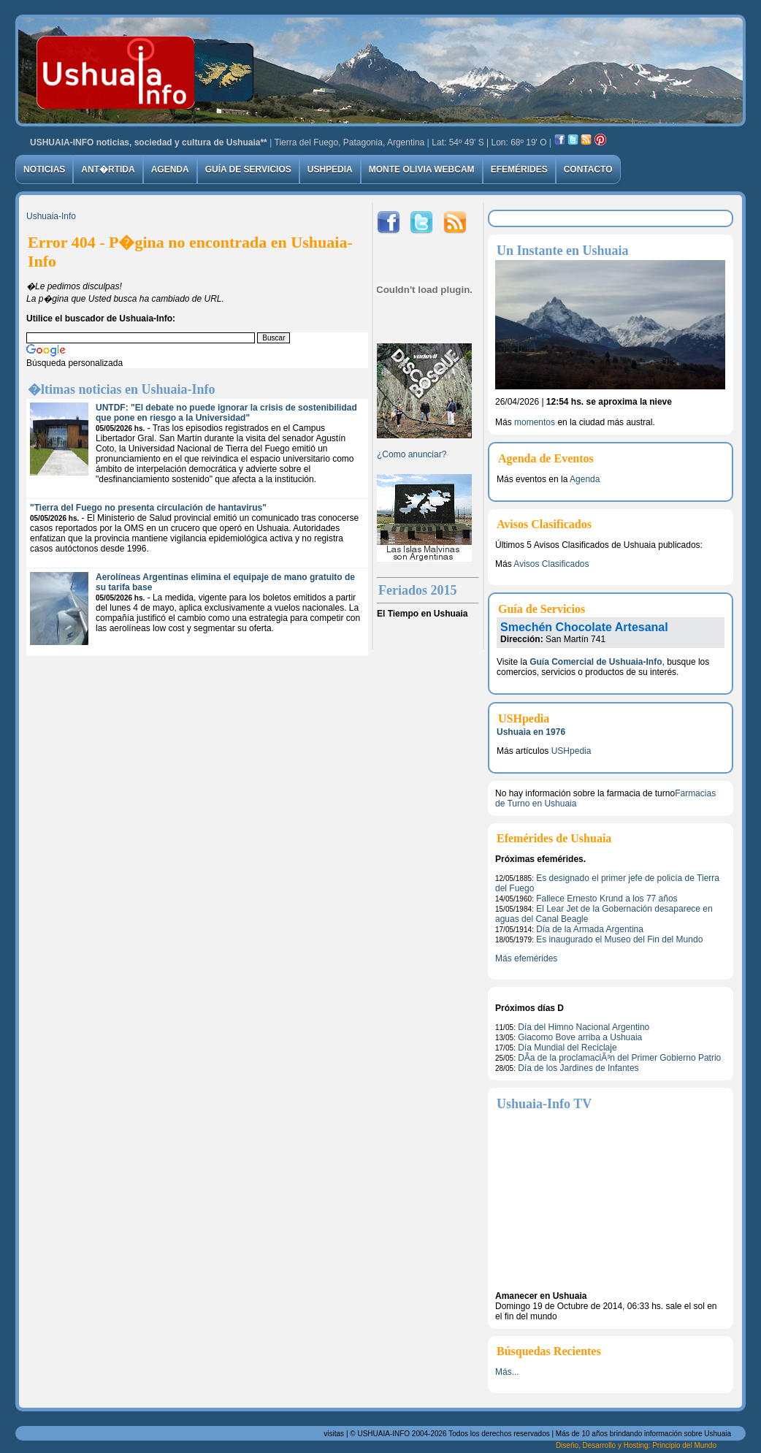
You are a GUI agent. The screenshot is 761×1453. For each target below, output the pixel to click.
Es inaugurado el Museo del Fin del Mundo (619, 939)
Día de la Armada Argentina (589, 929)
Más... (507, 1372)
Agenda (170, 169)
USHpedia (330, 169)
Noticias (44, 169)
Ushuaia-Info (51, 216)
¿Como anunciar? (411, 454)
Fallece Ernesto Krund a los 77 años (606, 898)
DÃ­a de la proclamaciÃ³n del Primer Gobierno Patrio (619, 1058)
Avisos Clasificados (551, 564)
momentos (534, 422)
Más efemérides (526, 958)
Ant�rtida (107, 169)
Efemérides (519, 169)
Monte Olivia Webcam (422, 169)
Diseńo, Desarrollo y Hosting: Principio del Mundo (636, 1445)
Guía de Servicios (248, 169)
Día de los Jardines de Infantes (578, 1068)
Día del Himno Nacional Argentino (583, 1027)
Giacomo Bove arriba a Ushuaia (580, 1037)
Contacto (588, 169)
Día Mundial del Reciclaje (567, 1047)
